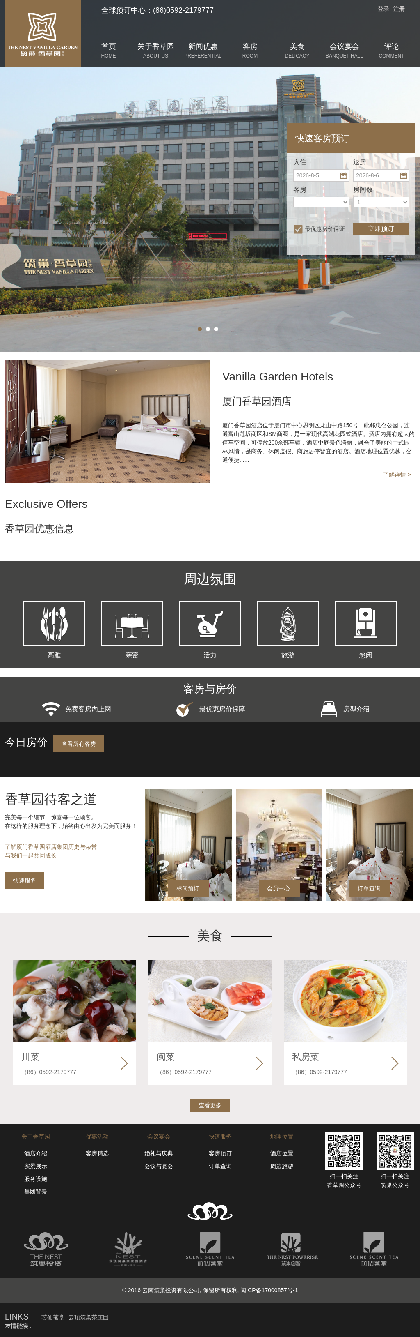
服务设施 (35, 1179)
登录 (383, 8)
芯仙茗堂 (52, 1317)
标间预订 (187, 888)
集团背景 (35, 1191)
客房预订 (220, 1153)
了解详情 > (397, 474)
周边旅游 (281, 1166)
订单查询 (369, 888)
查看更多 (210, 1105)
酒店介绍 (35, 1153)
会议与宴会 (158, 1166)
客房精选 (97, 1153)
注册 (399, 8)
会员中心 (278, 888)
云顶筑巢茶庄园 (88, 1317)
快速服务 (24, 880)
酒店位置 (281, 1153)
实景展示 (35, 1166)
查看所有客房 (79, 743)
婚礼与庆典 (158, 1153)
